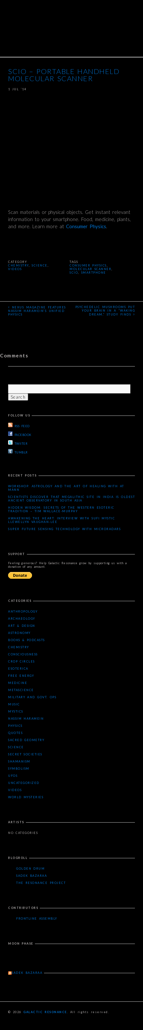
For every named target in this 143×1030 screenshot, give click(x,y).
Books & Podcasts (26, 640)
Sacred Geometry (26, 740)
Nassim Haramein (26, 718)
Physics (15, 725)
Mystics (15, 711)
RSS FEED (18, 425)
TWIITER (18, 442)
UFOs (12, 775)
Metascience (21, 690)
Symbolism (18, 768)
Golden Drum (30, 868)
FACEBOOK (19, 434)
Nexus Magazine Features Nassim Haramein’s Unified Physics (37, 310)
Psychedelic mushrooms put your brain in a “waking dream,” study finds (105, 310)
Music (14, 704)
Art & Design (21, 625)
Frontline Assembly (36, 918)
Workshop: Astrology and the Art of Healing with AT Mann (66, 487)
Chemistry (18, 265)
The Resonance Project (41, 883)
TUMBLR (18, 451)
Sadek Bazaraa (31, 875)
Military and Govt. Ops (32, 697)
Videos (15, 269)
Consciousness (23, 654)
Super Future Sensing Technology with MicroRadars (64, 529)
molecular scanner (90, 269)
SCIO (74, 272)
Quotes (15, 733)
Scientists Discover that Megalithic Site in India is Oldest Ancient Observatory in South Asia (71, 498)
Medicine (17, 683)
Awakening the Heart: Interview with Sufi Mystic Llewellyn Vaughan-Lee (61, 520)
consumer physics (88, 265)
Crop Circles (21, 661)
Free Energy (21, 675)
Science (40, 265)
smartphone (93, 272)
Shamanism (19, 761)
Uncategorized (23, 783)
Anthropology (23, 611)
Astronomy (19, 633)
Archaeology (21, 618)
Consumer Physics (86, 226)
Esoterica (18, 668)
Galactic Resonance (45, 1012)
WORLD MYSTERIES (25, 797)
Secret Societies (25, 754)
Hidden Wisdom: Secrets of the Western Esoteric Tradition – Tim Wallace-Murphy (61, 509)
